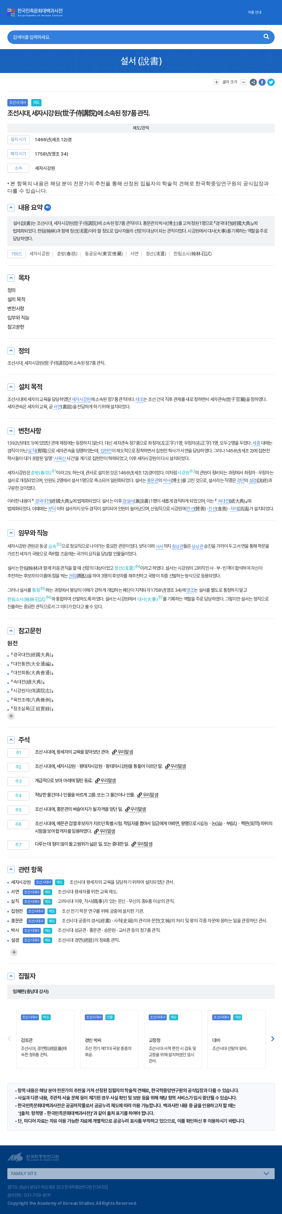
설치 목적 (16, 299)
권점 (72, 576)
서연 (134, 253)
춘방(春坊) (67, 253)
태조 (139, 399)
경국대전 (42, 501)
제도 (36, 102)
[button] (273, 1039)
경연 (241, 480)
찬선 (190, 508)
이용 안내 (254, 12)
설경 (253, 480)
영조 (190, 590)
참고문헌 (15, 327)
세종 (256, 443)
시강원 (183, 472)
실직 (32, 450)
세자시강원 (39, 253)
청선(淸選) (156, 253)
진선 (212, 508)
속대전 (223, 501)
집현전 (106, 450)
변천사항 (15, 308)
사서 (159, 546)
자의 (234, 508)
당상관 (197, 546)
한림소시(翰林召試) (193, 253)
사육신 (60, 458)
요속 (52, 546)
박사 (167, 480)
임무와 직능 (18, 318)
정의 (11, 290)
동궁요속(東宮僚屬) (104, 253)
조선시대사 (17, 102)
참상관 (177, 546)
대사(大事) (147, 599)
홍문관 (152, 480)
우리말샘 (122, 752)
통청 (36, 590)
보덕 (52, 508)
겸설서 (128, 501)
